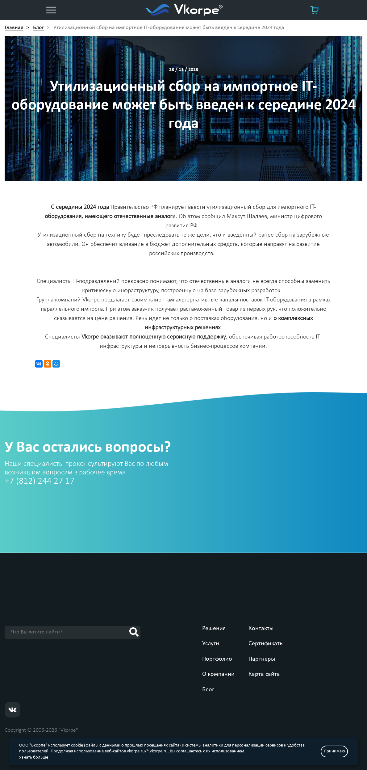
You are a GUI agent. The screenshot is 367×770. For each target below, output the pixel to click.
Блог (208, 690)
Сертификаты (266, 644)
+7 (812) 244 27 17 (39, 481)
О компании (218, 674)
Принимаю (334, 751)
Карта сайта (264, 674)
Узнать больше (33, 757)
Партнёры (261, 659)
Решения (214, 628)
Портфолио (217, 659)
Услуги (210, 644)
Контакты (260, 628)
